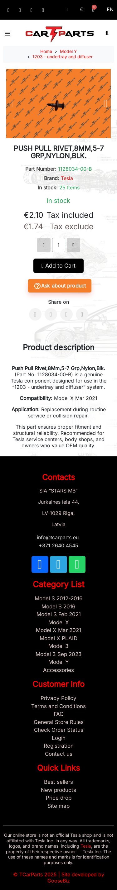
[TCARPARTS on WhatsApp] (32, 10)
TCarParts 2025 (38, 874)
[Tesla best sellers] (58, 782)
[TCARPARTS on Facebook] (8, 10)
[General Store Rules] (58, 722)
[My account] (67, 9)
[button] (107, 33)
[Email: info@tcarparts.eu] (43, 10)
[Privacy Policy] (58, 698)
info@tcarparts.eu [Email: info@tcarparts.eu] (58, 537)
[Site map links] (58, 806)
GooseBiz (58, 881)
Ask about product (60, 286)
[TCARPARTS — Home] (59, 34)
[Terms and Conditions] (58, 706)
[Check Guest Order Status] (58, 730)
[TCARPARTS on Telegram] (20, 10)
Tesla (67, 178)
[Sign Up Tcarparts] (58, 746)
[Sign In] (58, 738)
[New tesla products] (58, 790)
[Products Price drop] (58, 798)
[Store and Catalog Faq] (58, 714)
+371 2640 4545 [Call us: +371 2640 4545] (58, 545)
